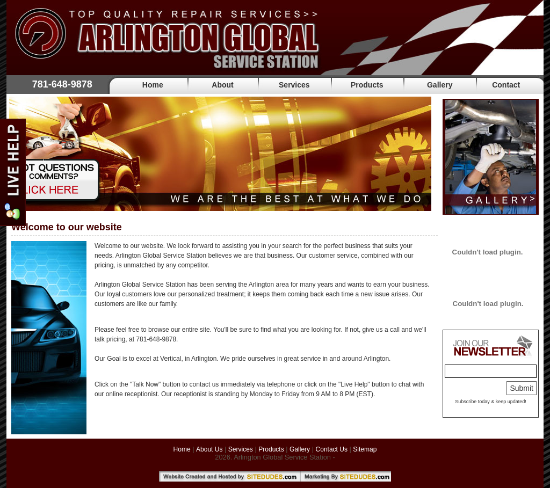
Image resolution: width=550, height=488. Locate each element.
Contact (506, 85)
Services (294, 85)
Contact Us (332, 449)
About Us (209, 449)
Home (152, 85)
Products (367, 85)
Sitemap (365, 449)
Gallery (439, 85)
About (222, 85)
